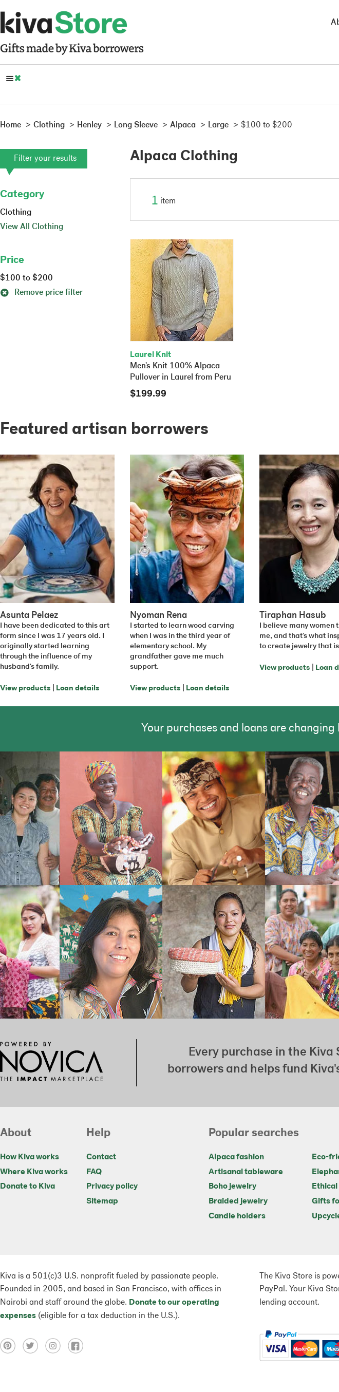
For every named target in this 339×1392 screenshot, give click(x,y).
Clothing (15, 213)
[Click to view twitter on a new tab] (34, 1346)
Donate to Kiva (27, 1186)
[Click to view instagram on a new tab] (56, 1346)
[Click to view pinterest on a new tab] (11, 1346)
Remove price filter (41, 293)
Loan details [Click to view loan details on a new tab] (77, 688)
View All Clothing (31, 227)
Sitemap (102, 1201)
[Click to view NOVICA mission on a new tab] (51, 1063)
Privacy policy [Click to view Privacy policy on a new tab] (112, 1186)
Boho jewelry (232, 1186)
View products (25, 688)
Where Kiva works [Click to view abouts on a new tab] (34, 1172)
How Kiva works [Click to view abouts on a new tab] (29, 1157)
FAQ (94, 1172)
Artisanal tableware (246, 1172)
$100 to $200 (26, 278)
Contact (101, 1157)
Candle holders (237, 1216)
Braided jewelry (238, 1201)
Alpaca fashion (236, 1157)
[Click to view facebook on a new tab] (78, 1346)
